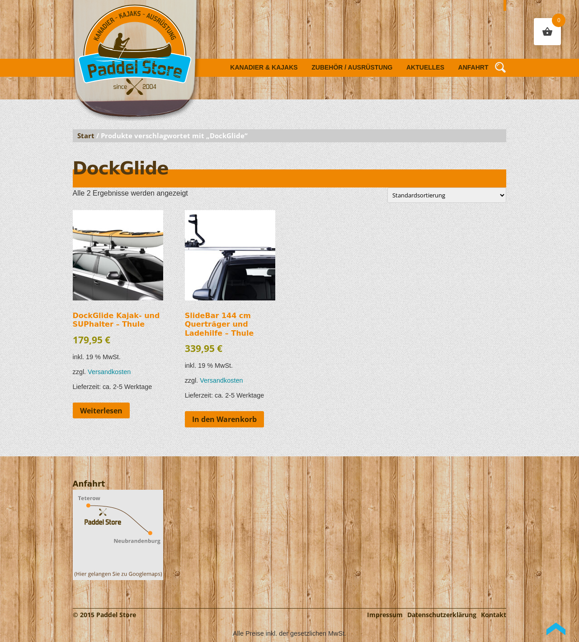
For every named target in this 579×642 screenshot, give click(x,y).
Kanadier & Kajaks (263, 67)
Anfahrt (473, 67)
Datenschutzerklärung (441, 614)
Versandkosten (109, 371)
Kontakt (493, 614)
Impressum (385, 614)
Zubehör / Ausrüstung (351, 67)
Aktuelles (425, 67)
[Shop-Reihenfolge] (446, 195)
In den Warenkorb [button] (224, 419)
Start (85, 135)
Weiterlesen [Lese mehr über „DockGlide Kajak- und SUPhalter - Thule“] (101, 411)
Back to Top (555, 629)
